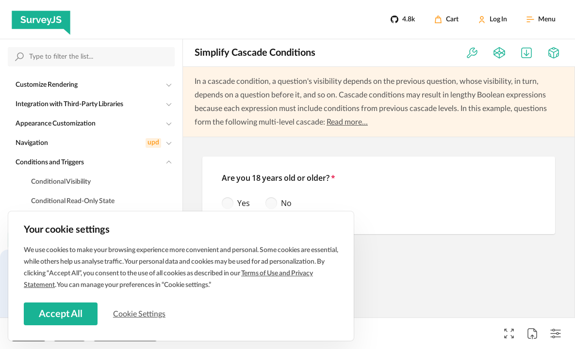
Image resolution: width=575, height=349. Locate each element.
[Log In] (492, 19)
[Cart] (446, 19)
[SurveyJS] (41, 19)
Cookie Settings (140, 313)
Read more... (347, 122)
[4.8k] (403, 19)
